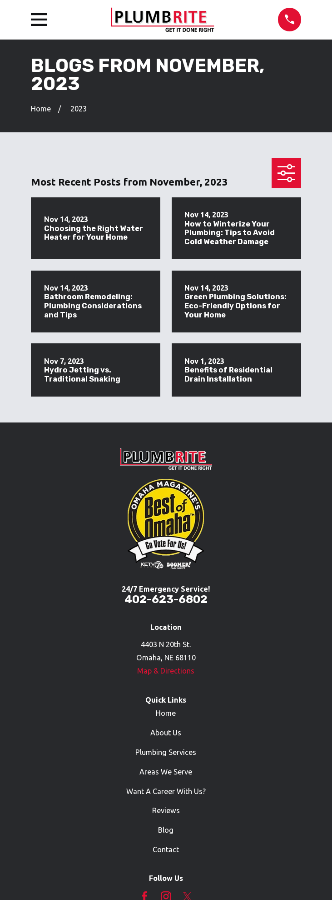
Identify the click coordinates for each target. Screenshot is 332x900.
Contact (166, 849)
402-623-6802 (166, 599)
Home (166, 713)
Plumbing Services (165, 752)
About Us (165, 733)
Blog (165, 830)
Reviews (166, 810)
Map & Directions (165, 671)
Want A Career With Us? (166, 791)
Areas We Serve (165, 772)
